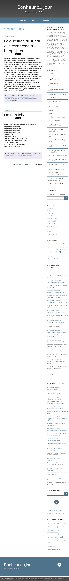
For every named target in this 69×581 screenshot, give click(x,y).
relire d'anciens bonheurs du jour (56, 542)
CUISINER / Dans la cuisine (57, 98)
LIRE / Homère (55, 120)
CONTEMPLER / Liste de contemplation (56, 90)
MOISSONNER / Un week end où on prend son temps (57, 174)
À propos (45, 21)
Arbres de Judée (59, 273)
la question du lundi (27, 97)
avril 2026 (50, 208)
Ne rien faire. (15, 115)
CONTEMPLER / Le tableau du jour (57, 84)
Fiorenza (50, 332)
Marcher (49, 460)
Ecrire (51, 110)
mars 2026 (50, 211)
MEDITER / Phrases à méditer (58, 155)
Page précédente (18, 164)
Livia (48, 352)
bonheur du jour (53, 534)
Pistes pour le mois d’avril (55, 409)
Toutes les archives (52, 234)
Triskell (49, 322)
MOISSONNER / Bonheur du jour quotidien (57, 160)
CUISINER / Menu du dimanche (55, 102)
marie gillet (51, 546)
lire (61, 537)
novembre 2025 (52, 221)
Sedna (49, 312)
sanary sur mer (52, 537)
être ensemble (52, 527)
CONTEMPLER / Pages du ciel (58, 94)
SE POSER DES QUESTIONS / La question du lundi (57, 179)
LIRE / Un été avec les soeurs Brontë (56, 130)
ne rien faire (22, 155)
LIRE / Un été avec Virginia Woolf (58, 140)
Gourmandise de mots (58, 117)
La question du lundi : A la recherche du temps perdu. (23, 46)
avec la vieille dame (53, 530)
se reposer (30, 155)
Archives (33, 21)
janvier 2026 (50, 216)
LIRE (50, 113)
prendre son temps (26, 98)
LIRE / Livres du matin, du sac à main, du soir (57, 125)
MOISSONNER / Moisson (56, 169)
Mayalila (49, 292)
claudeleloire (51, 362)
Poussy (49, 342)
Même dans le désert (54, 399)
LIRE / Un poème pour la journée (57, 146)
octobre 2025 (51, 223)
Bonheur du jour (34, 7)
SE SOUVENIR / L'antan (56, 183)
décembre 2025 (52, 218)
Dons (48, 480)
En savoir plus (8, 579)
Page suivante (38, 164)
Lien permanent (10, 95)
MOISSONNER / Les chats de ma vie (57, 165)
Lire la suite (50, 73)
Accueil (23, 21)
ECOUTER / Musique (55, 106)
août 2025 (50, 229)
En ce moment (52, 450)
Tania (48, 283)
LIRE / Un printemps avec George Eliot (57, 151)
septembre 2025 (52, 226)
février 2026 (50, 213)
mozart (62, 527)
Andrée (49, 273)
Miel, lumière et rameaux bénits (57, 430)
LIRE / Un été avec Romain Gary (58, 135)
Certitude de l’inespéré (54, 440)
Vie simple (50, 470)
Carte (51, 374)
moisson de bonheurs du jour (57, 523)
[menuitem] (23, 20)
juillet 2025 (50, 231)
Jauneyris (50, 302)
